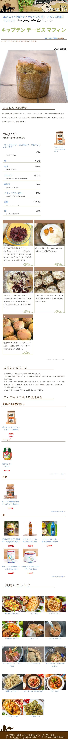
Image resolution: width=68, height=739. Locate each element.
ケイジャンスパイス (55, 629)
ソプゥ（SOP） (55, 682)
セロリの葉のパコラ (33, 707)
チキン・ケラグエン (55, 604)
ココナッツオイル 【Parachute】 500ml (49, 540)
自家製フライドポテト (12, 682)
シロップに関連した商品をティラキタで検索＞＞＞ (57, 473)
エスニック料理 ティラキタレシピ (23, 17)
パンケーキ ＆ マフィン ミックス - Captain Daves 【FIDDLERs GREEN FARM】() (59, 148)
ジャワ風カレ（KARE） (12, 707)
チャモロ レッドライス (12, 629)
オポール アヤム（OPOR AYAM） (33, 682)
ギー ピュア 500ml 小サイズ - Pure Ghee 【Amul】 (30, 569)
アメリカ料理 (55, 17)
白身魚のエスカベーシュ (12, 604)
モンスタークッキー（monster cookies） (55, 656)
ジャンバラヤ (33, 629)
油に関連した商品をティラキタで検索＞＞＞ (58, 576)
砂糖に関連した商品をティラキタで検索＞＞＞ (58, 511)
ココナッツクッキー (33, 654)
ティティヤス (33, 604)
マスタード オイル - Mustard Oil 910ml (30, 540)
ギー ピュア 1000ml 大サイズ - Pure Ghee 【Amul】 (11, 569)
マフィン (8, 20)
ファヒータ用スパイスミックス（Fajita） (12, 656)
